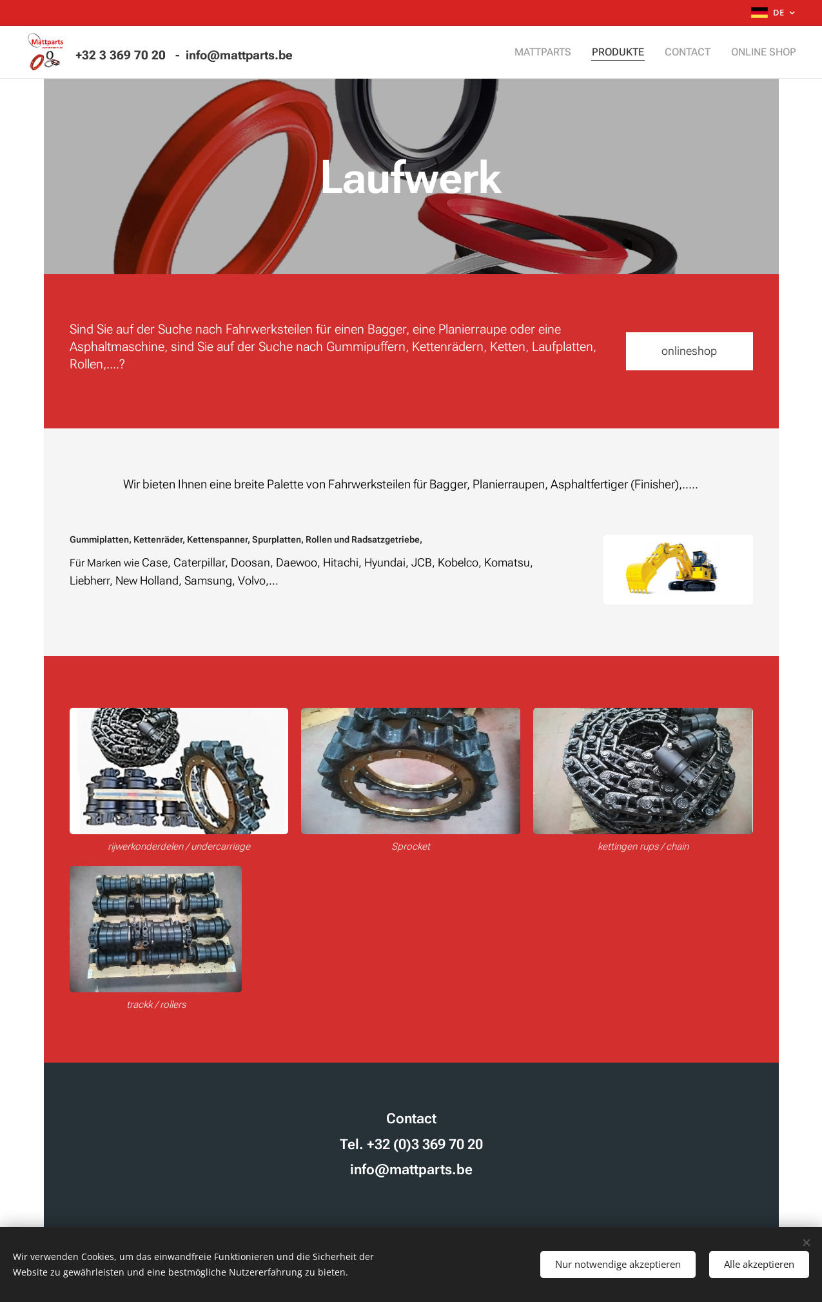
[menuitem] (556, 52)
